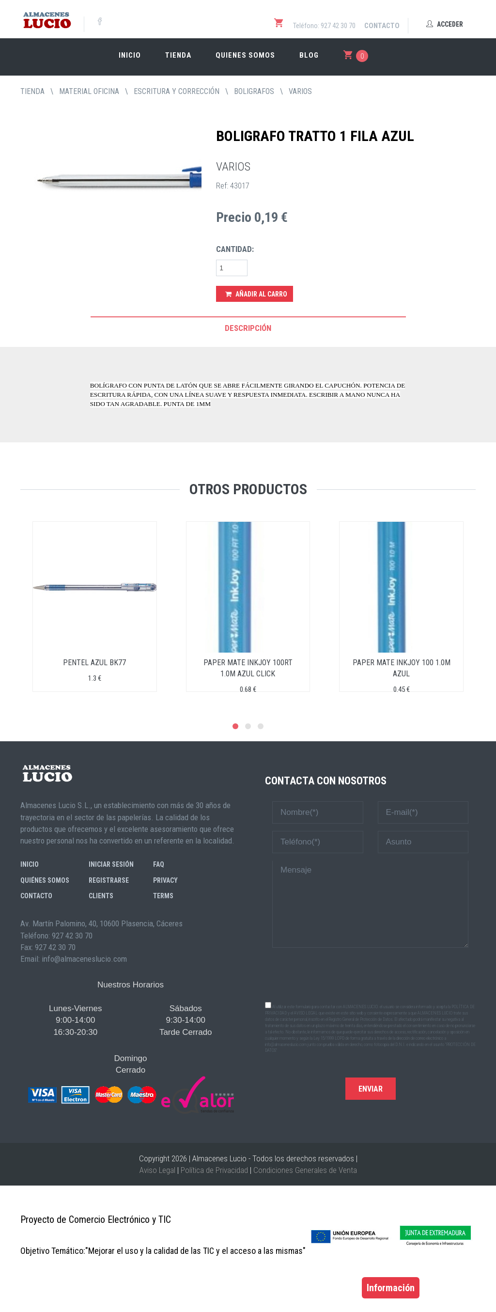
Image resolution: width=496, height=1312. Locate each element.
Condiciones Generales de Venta (305, 1170)
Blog (309, 55)
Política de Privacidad (214, 1170)
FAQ (158, 864)
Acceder (444, 24)
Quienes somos (245, 55)
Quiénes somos (44, 880)
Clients (101, 896)
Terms (163, 896)
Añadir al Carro (256, 294)
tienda (32, 91)
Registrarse (109, 880)
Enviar (370, 1088)
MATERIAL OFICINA (89, 91)
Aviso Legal (157, 1170)
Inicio (130, 55)
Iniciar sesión (111, 864)
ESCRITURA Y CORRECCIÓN (176, 91)
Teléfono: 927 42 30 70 (324, 25)
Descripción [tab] (248, 328)
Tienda (178, 55)
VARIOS (300, 91)
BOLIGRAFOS (254, 91)
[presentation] (370, 974)
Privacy (165, 880)
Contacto (382, 25)
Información (391, 1288)
